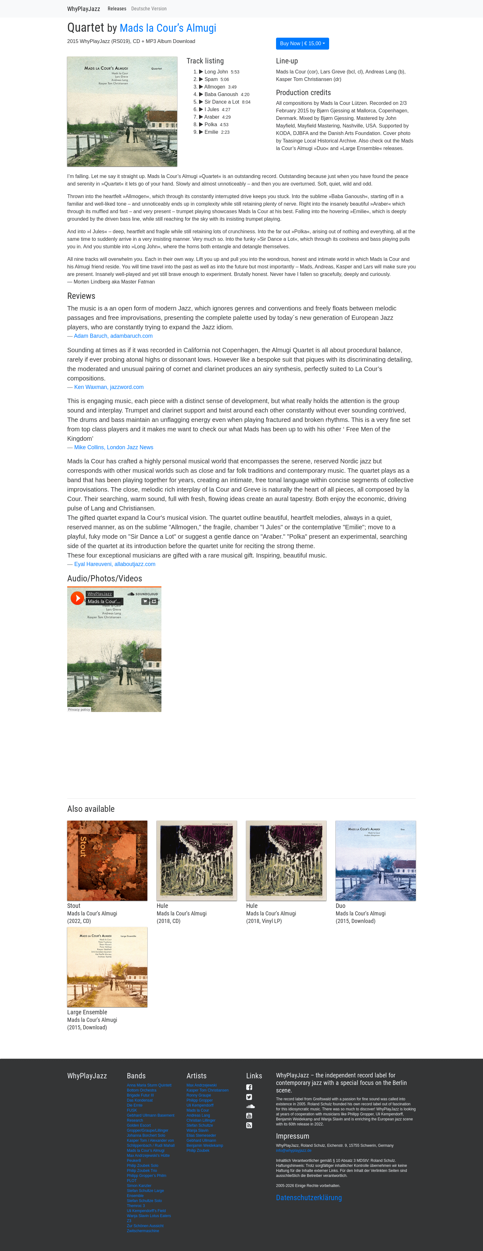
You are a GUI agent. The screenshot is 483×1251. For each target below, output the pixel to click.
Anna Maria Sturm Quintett (149, 1085)
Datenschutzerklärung (309, 1197)
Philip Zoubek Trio (142, 1170)
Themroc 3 (136, 1206)
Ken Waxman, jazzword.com (109, 387)
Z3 (129, 1221)
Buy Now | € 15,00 (300, 43)
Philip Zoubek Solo (142, 1165)
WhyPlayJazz (83, 9)
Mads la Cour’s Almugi (168, 28)
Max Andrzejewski (202, 1085)
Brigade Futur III (140, 1095)
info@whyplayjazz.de (294, 1150)
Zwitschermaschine (143, 1231)
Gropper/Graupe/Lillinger (147, 1130)
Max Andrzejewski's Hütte (148, 1155)
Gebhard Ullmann (201, 1140)
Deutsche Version (149, 9)
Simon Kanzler (139, 1186)
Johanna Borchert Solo (146, 1135)
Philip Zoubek (198, 1150)
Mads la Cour (198, 1110)
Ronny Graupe (199, 1095)
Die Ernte (135, 1105)
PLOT (132, 1180)
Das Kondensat (140, 1100)
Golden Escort (139, 1125)
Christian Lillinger (201, 1120)
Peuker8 (134, 1160)
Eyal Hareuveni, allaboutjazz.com (114, 564)
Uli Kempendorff (200, 1105)
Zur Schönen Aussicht (145, 1226)
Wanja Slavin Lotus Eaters (149, 1216)
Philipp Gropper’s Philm (146, 1175)
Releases (117, 9)
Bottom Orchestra (141, 1090)
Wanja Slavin (198, 1130)
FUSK (132, 1110)
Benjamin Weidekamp (205, 1145)
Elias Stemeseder (201, 1135)
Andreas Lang (198, 1115)
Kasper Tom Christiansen (208, 1090)
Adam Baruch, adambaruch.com (113, 336)
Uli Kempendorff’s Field (146, 1211)
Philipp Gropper (200, 1100)
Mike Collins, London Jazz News (113, 447)
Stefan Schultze (200, 1125)
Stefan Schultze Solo (144, 1201)
